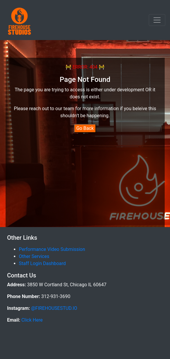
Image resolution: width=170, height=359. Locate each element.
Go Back (85, 128)
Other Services (34, 256)
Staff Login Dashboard (42, 263)
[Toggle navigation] (157, 20)
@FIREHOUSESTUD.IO (53, 308)
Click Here (31, 320)
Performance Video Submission (52, 249)
